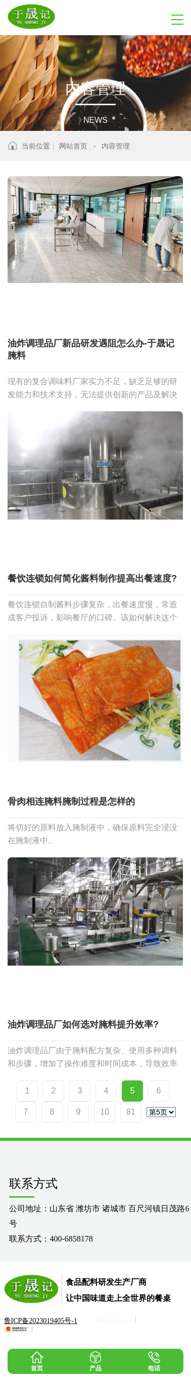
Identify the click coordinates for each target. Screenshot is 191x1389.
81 (130, 1112)
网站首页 (73, 146)
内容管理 (116, 146)
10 (104, 1112)
